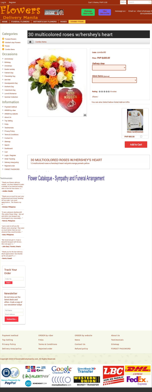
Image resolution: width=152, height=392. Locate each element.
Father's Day (9, 73)
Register (12, 2)
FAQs (6, 124)
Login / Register (10, 155)
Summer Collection (11, 97)
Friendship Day (10, 76)
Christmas (8, 66)
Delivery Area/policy (12, 162)
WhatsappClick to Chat (88, 12)
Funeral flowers (20, 21)
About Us (8, 117)
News (77, 340)
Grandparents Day (11, 83)
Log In (3, 2)
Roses (63, 21)
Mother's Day (9, 86)
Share (94, 96)
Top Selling (9, 121)
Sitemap (7, 141)
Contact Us (9, 138)
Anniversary (9, 59)
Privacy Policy (10, 131)
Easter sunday (10, 69)
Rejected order (10, 166)
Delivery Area (98, 63)
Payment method (11, 107)
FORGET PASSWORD (12, 169)
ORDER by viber (10, 110)
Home (4, 21)
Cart (6, 152)
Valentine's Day (10, 90)
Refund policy (81, 348)
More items (100, 76)
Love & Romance (10, 93)
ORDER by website (11, 114)
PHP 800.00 (129, 136)
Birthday (8, 62)
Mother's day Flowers (45, 21)
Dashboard (9, 148)
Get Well (7, 80)
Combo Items (77, 21)
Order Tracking (10, 159)
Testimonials (9, 128)
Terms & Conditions (11, 134)
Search (7, 145)
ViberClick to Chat (105, 12)
